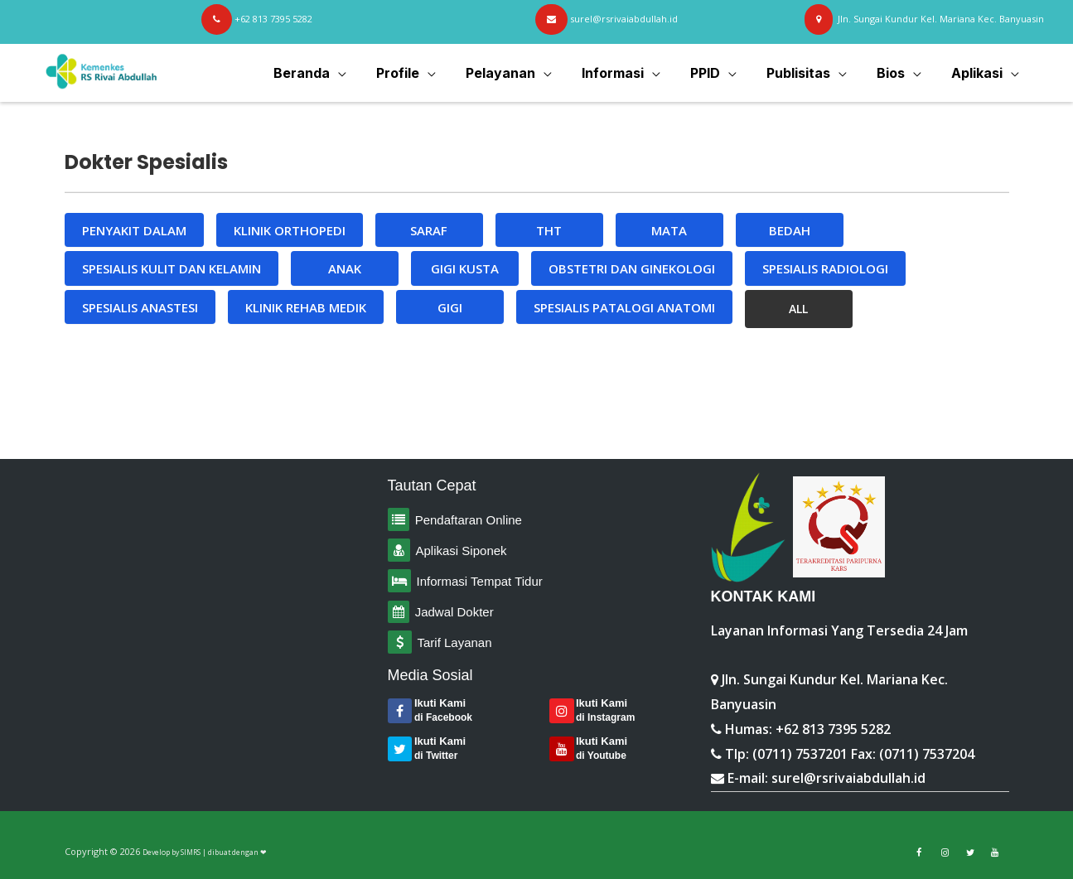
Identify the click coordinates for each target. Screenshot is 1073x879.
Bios (896, 73)
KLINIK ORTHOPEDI (290, 230)
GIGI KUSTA (465, 268)
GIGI (449, 307)
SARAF (428, 230)
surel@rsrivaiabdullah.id (848, 778)
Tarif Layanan (455, 642)
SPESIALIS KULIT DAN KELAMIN (171, 268)
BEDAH (789, 230)
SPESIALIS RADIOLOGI (825, 268)
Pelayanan (518, 73)
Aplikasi (978, 73)
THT (549, 230)
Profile (419, 73)
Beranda (326, 73)
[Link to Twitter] (970, 852)
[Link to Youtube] (994, 852)
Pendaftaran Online (467, 520)
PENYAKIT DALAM (134, 230)
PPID (717, 73)
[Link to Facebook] (919, 852)
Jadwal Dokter (454, 612)
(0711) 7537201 (800, 754)
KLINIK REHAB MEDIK (305, 307)
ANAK (344, 268)
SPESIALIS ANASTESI (140, 307)
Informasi (628, 73)
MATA (669, 230)
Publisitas (807, 73)
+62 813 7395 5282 (833, 729)
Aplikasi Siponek (461, 550)
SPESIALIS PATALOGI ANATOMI (624, 307)
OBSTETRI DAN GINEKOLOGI (632, 268)
